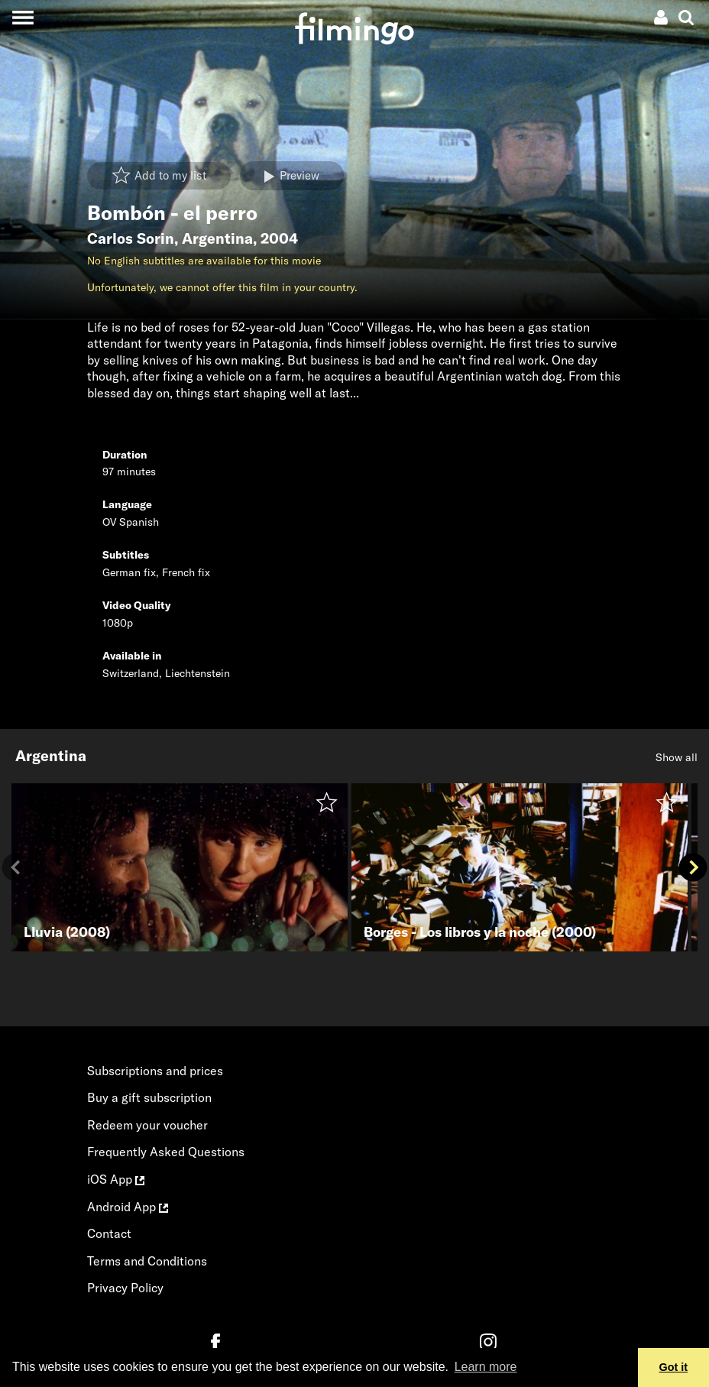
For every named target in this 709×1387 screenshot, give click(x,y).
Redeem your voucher (147, 1125)
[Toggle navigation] (22, 17)
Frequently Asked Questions (165, 1151)
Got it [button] (673, 1367)
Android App (127, 1206)
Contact (109, 1233)
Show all (677, 757)
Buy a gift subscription (149, 1097)
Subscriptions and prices (155, 1070)
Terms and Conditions (147, 1261)
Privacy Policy (125, 1287)
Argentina (217, 238)
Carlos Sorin (130, 238)
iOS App (115, 1179)
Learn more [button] (486, 1366)
